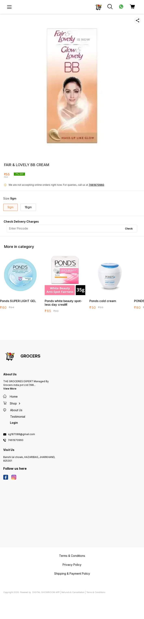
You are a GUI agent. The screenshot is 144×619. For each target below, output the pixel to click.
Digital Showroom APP (46, 592)
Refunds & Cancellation (72, 592)
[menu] (9, 7)
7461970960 (96, 184)
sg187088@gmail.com (21, 434)
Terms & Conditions (95, 592)
